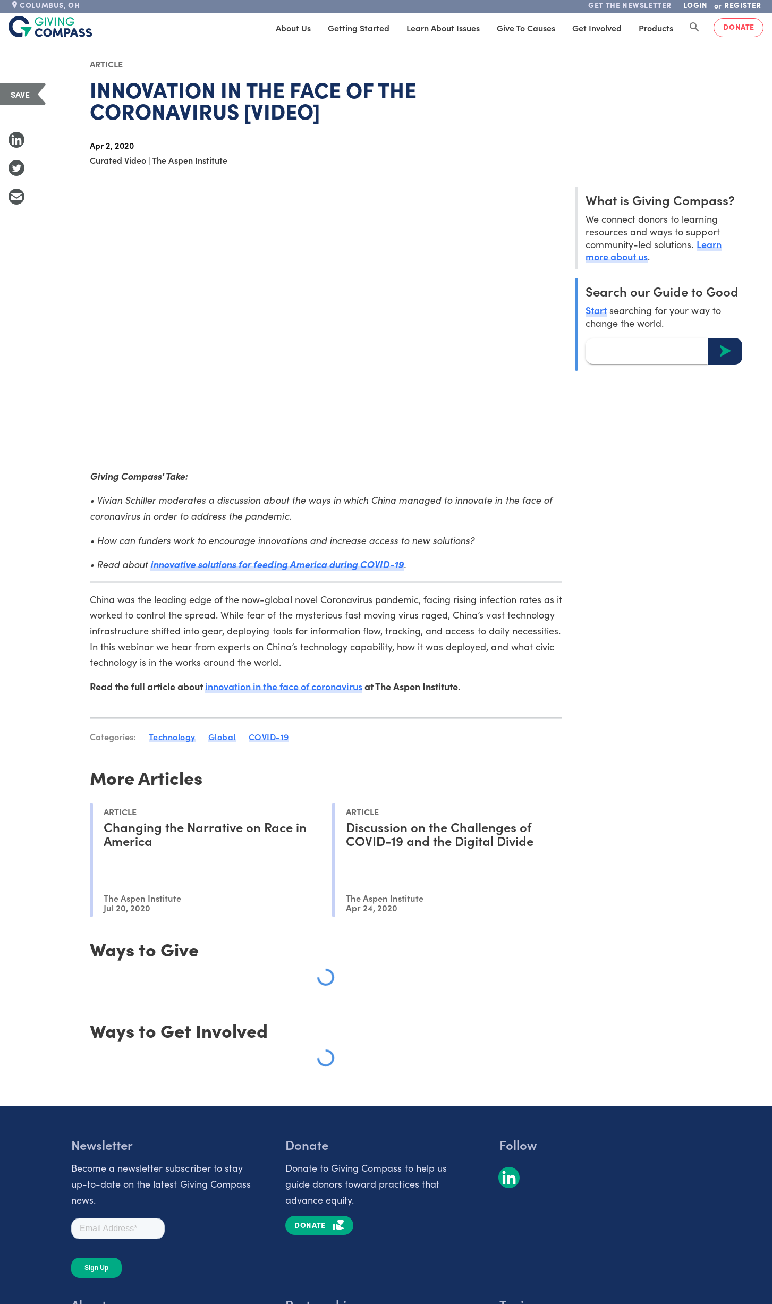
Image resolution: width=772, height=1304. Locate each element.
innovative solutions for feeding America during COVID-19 (277, 564)
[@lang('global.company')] (50, 26)
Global (222, 736)
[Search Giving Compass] (694, 27)
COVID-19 (269, 736)
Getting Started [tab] (358, 27)
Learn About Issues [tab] (443, 27)
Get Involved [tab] (597, 27)
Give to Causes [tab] (526, 27)
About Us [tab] (293, 27)
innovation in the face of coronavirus (283, 686)
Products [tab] (656, 27)
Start (596, 310)
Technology (172, 736)
